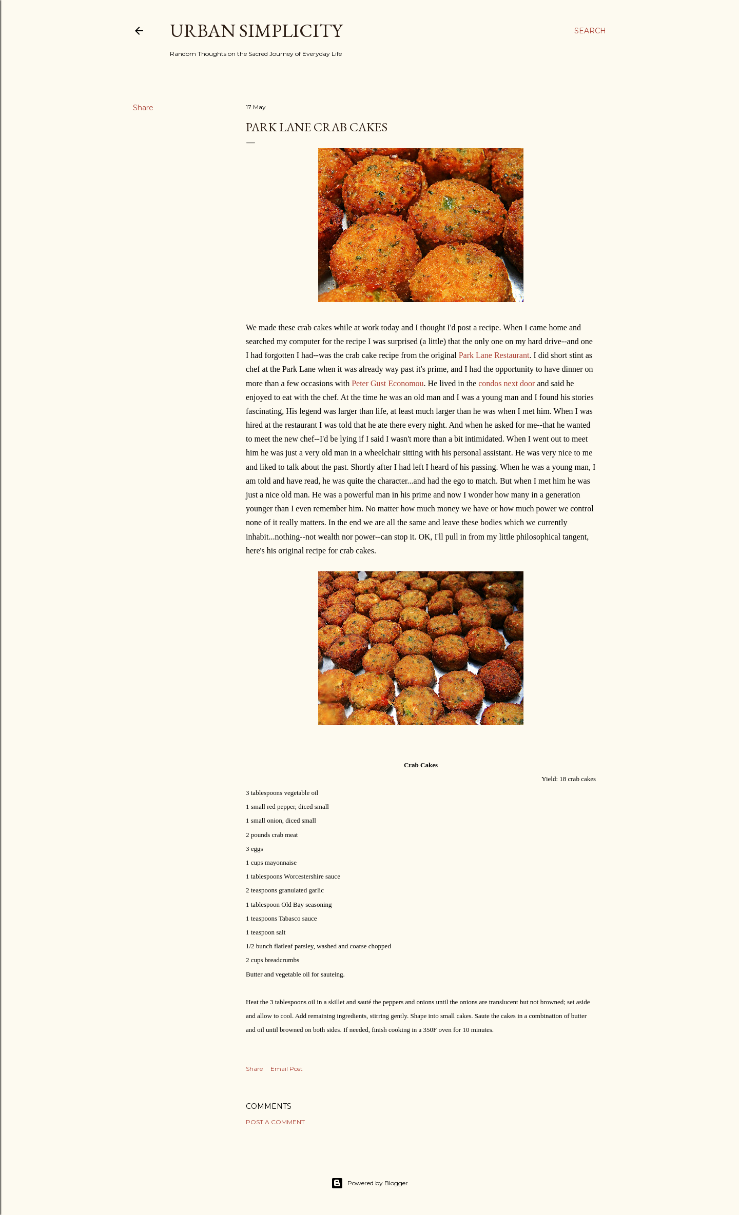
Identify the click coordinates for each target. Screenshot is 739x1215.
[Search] (590, 30)
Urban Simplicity (256, 30)
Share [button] (143, 107)
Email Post (286, 1068)
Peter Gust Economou (387, 383)
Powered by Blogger (369, 1183)
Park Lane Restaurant (494, 355)
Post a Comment (275, 1122)
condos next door (506, 383)
